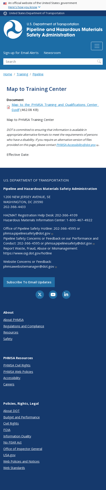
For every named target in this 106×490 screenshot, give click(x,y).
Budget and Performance (21, 417)
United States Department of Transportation (36, 13)
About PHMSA (13, 320)
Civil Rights (11, 423)
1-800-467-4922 (79, 220)
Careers (8, 384)
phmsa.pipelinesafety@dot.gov (28, 233)
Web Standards (14, 468)
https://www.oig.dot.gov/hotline (27, 253)
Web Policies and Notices (21, 461)
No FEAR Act (12, 442)
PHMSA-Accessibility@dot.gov (77, 145)
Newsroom (52, 52)
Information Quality (17, 436)
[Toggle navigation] (97, 46)
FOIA (6, 430)
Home (7, 74)
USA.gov (9, 455)
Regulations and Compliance (23, 326)
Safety (7, 339)
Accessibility (11, 378)
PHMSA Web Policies (18, 372)
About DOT (11, 411)
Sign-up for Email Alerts (21, 52)
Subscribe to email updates (29, 282)
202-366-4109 (66, 215)
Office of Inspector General (22, 449)
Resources (10, 332)
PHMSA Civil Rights (16, 365)
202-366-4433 (14, 206)
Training (22, 74)
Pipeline (38, 74)
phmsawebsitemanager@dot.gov (30, 266)
